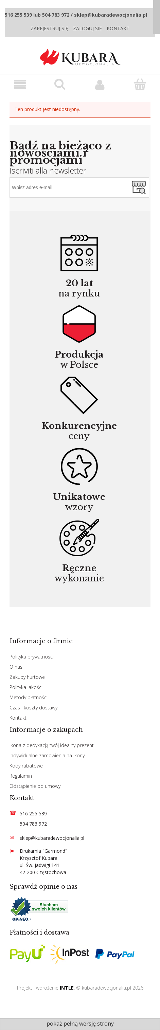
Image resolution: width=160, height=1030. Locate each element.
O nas (16, 667)
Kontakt (118, 28)
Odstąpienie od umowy (35, 786)
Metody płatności (29, 697)
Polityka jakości (26, 687)
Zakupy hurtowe (27, 677)
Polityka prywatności (32, 656)
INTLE (67, 987)
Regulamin (21, 776)
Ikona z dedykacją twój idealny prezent (52, 745)
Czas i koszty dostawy (33, 707)
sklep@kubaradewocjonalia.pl (52, 838)
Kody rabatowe (26, 765)
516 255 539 (33, 813)
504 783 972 (33, 823)
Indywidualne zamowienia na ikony (47, 755)
